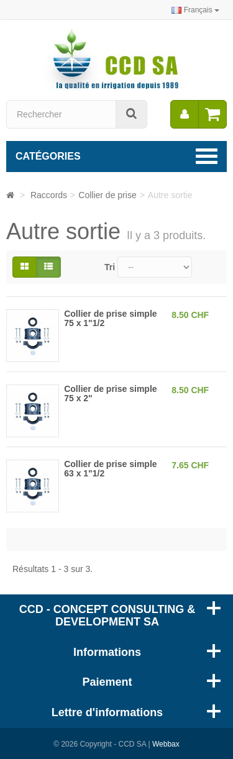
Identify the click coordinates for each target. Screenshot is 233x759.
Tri (109, 267)
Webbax (166, 744)
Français (195, 10)
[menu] (184, 114)
